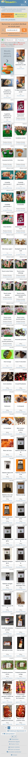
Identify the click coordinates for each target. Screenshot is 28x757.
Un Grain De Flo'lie (20, 119)
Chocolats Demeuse (20, 345)
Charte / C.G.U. (14, 744)
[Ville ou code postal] (13, 30)
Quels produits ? (8, 734)
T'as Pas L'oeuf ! (20, 68)
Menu (23, 5)
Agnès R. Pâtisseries (7, 702)
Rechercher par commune (7, 15)
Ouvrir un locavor (14, 749)
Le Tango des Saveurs (7, 678)
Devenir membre (14, 747)
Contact (14, 755)
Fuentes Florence (7, 633)
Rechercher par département (20, 15)
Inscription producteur (14, 752)
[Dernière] (22, 727)
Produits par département (16, 731)
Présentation (14, 739)
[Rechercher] (24, 30)
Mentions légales (14, 741)
